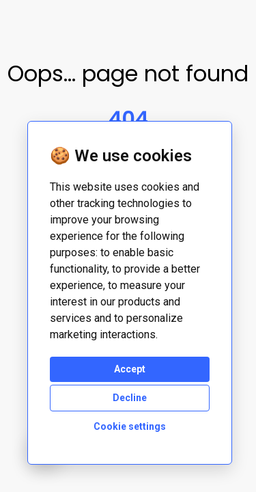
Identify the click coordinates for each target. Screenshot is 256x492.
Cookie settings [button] (130, 426)
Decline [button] (130, 397)
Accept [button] (129, 369)
